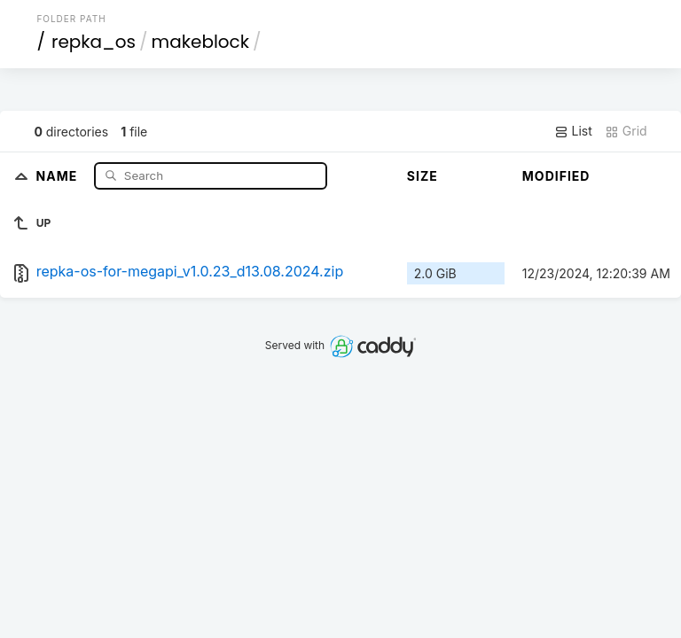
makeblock (201, 41)
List (573, 131)
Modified (556, 175)
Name (59, 175)
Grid (626, 131)
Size (422, 175)
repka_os (93, 41)
